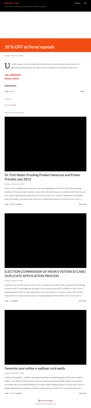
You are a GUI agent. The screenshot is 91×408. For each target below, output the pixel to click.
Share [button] (82, 91)
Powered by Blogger (45, 400)
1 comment (14, 301)
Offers (12, 91)
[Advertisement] (45, 24)
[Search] (77, 3)
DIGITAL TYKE (12, 3)
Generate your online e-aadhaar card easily (35, 368)
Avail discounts (10, 85)
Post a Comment (10, 105)
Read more (82, 204)
